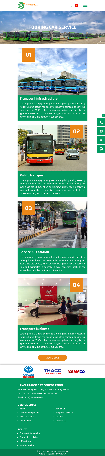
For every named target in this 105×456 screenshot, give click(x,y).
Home (22, 409)
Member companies (29, 413)
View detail (52, 358)
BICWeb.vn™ (61, 454)
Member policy (27, 445)
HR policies (25, 441)
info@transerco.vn (33, 397)
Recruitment (25, 420)
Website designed (46, 454)
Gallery (59, 416)
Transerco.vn (48, 451)
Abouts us (60, 409)
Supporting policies (29, 437)
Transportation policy (30, 433)
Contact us (61, 420)
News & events (27, 416)
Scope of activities (64, 413)
